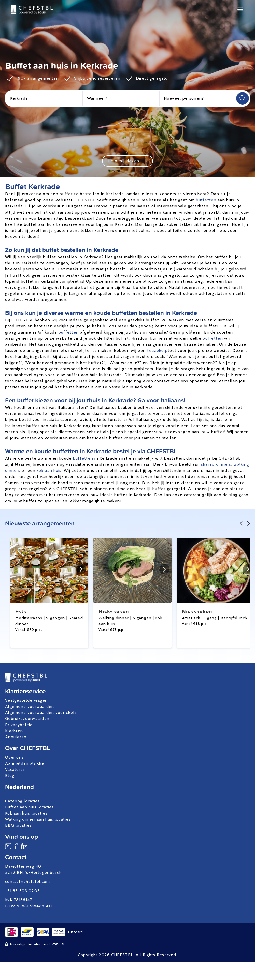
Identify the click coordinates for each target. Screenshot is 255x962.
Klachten (14, 730)
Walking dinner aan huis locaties (38, 819)
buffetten (206, 200)
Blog (9, 775)
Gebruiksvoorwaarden (27, 718)
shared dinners (216, 464)
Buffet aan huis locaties (29, 807)
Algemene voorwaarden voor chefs (41, 712)
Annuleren (16, 736)
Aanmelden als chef (25, 763)
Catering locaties (22, 801)
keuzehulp (157, 350)
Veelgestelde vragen (26, 700)
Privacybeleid (19, 724)
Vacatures (15, 769)
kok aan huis (49, 470)
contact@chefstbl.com (27, 881)
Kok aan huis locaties (26, 813)
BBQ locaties (18, 825)
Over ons (14, 757)
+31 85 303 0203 (22, 890)
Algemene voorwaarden (29, 706)
